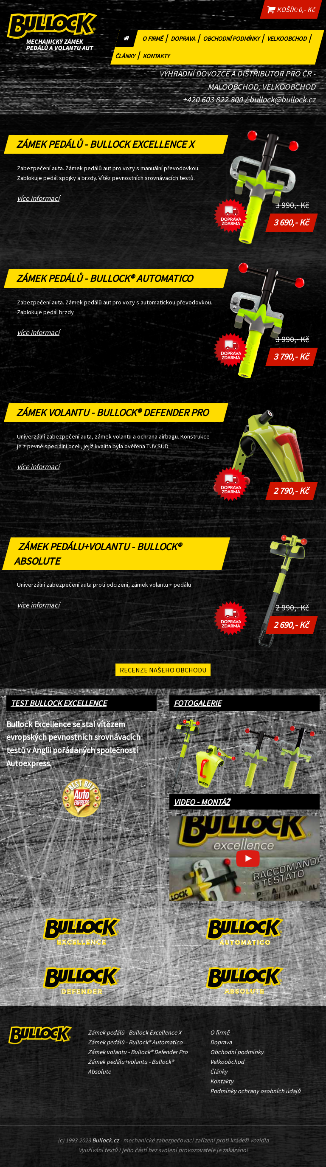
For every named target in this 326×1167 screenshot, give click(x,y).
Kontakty (158, 55)
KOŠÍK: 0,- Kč (290, 9)
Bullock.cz (105, 1140)
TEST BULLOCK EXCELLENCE (59, 703)
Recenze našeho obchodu (163, 670)
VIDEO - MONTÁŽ (202, 802)
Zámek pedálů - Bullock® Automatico (105, 278)
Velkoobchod (290, 37)
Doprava (186, 37)
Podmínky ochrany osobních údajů (255, 1091)
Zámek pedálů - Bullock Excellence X (105, 144)
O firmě (156, 37)
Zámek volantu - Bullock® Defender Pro (113, 412)
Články (128, 55)
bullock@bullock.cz (282, 99)
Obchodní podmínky (234, 37)
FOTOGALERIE (197, 703)
